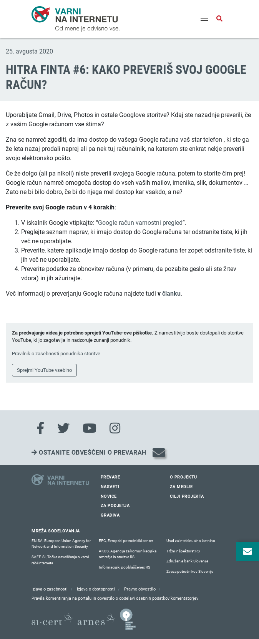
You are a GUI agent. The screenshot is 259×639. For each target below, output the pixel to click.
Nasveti (110, 486)
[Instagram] (115, 428)
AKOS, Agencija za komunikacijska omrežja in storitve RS (127, 554)
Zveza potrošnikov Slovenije (189, 571)
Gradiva (110, 515)
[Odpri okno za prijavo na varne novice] (247, 551)
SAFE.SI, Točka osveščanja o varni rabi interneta (60, 559)
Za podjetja (115, 505)
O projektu (183, 477)
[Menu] (204, 18)
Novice (109, 496)
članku (171, 293)
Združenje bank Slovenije (187, 561)
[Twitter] (63, 428)
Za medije (181, 486)
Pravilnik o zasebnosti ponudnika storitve (56, 353)
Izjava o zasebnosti (50, 589)
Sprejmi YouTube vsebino (44, 370)
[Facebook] (40, 428)
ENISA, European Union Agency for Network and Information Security (61, 543)
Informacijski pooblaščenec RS (124, 567)
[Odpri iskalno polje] (219, 19)
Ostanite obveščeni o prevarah (89, 452)
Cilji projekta (187, 496)
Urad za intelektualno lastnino (190, 540)
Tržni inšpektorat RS (183, 551)
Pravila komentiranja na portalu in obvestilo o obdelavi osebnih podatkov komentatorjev (115, 598)
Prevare (110, 477)
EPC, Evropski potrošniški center (126, 540)
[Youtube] (89, 428)
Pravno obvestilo (140, 589)
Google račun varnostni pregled (140, 222)
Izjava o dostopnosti (96, 589)
